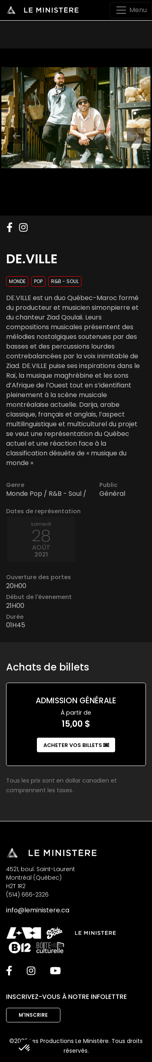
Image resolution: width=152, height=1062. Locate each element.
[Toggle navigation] (131, 10)
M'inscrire (33, 1014)
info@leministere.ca (37, 910)
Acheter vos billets (76, 745)
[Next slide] (135, 136)
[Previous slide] (16, 136)
